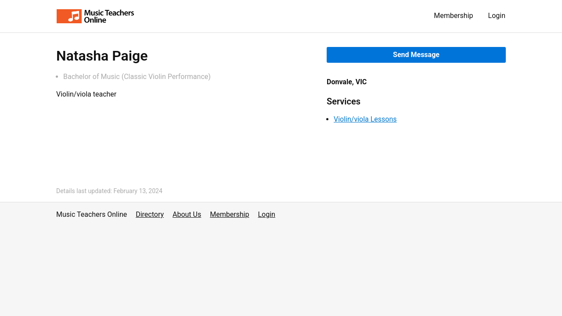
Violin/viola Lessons (365, 119)
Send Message (416, 54)
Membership (453, 15)
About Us (187, 214)
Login (496, 15)
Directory (150, 214)
